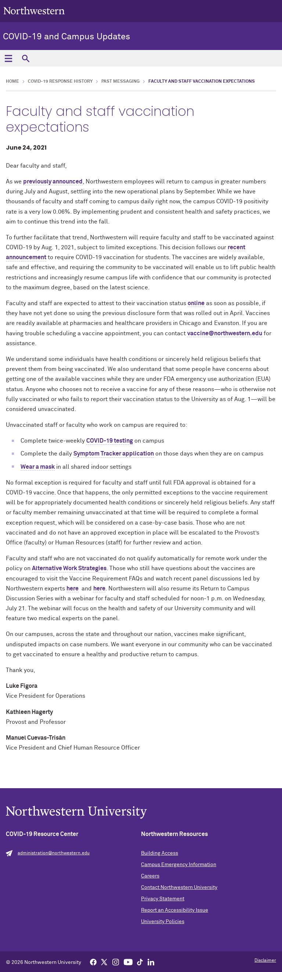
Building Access (159, 853)
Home (12, 81)
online (196, 303)
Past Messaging (120, 81)
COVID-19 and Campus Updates (66, 36)
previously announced (53, 182)
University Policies (162, 921)
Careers (150, 876)
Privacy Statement (162, 898)
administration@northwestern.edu (54, 853)
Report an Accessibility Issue (174, 910)
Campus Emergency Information (178, 864)
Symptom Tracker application (113, 454)
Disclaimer (265, 960)
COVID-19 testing (109, 441)
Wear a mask (38, 467)
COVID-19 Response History (60, 81)
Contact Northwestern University (179, 887)
